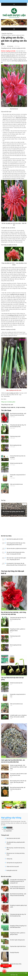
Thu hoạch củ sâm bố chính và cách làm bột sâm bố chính (18, 774)
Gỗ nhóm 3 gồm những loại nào (17, 939)
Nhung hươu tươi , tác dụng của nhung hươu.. (15, 854)
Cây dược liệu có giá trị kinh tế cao (18, 946)
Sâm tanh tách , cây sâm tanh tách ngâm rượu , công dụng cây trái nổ (16, 558)
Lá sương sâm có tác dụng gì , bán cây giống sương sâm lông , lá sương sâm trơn (16, 564)
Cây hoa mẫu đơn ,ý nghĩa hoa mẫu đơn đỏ (17, 548)
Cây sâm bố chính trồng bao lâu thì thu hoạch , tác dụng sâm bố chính (16, 553)
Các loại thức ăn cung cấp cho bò (14, 862)
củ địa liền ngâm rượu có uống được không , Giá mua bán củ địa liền (18, 716)
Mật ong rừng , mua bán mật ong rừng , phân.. (16, 848)
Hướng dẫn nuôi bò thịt (11, 870)
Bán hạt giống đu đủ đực (15, 445)
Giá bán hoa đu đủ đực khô (16, 463)
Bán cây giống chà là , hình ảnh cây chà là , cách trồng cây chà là (18, 781)
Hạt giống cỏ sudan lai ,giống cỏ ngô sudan (18, 906)
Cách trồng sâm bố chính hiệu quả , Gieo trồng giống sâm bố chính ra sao (16, 543)
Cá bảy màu (9, 858)
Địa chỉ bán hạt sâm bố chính (13, 838)
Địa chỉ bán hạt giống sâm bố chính (13, 511)
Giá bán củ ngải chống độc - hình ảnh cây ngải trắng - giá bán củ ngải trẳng (18, 767)
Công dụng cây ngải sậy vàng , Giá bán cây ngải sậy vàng (18, 425)
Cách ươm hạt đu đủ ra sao (16, 484)
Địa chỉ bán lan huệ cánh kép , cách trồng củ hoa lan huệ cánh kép (18, 414)
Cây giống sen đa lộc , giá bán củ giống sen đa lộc (17, 629)
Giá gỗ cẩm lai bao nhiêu (15, 964)
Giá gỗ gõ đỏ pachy (14, 952)
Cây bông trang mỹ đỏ (15, 436)
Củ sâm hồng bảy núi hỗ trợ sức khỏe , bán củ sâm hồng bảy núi (17, 887)
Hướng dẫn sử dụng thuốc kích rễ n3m (17, 475)
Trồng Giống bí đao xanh (7, 404)
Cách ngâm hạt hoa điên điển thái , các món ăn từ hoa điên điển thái (13, 761)
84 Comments (10, 46)
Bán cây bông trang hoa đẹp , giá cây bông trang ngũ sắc (17, 788)
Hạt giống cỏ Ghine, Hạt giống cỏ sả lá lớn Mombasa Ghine (18, 926)
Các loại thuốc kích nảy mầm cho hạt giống (17, 456)
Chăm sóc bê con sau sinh (13, 866)
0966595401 (9, 831)
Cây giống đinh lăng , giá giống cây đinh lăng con (16, 843)
